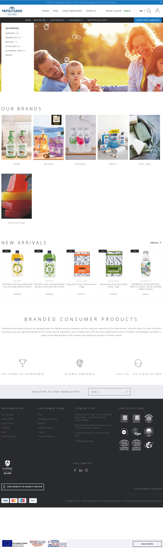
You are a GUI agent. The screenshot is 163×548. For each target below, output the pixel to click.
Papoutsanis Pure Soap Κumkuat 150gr (82, 285)
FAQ (40, 414)
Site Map (5, 427)
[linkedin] (80, 470)
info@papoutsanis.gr (84, 441)
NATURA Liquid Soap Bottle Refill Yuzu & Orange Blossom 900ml (17, 285)
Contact (41, 432)
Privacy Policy (7, 419)
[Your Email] (107, 391)
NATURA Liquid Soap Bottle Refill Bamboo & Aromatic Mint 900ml (49, 285)
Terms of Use (7, 423)
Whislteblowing (8, 436)
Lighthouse (116, 501)
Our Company (7, 414)
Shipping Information (48, 419)
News (3, 432)
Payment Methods (46, 436)
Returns (41, 423)
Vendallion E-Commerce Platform (147, 501)
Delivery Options (45, 427)
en (141, 11)
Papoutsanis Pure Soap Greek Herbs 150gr (113, 285)
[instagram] (86, 470)
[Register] (127, 391)
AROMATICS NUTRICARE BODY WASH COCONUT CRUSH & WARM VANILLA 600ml (145, 286)
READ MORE (147, 544)
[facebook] (74, 470)
